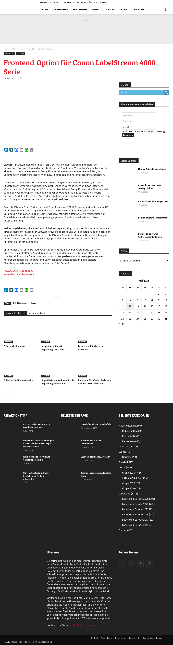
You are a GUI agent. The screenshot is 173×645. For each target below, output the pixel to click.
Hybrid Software (20, 303)
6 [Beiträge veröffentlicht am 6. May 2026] (137, 300)
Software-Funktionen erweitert (19, 380)
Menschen (131, 441)
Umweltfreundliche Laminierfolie (96, 424)
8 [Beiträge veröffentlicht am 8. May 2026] (152, 300)
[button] (165, 9)
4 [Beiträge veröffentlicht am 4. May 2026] (122, 300)
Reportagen (80, 9)
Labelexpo (138, 9)
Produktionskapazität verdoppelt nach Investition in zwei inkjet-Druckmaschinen (38, 443)
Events (95, 9)
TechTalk (109, 9)
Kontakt (103, 2)
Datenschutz (134, 638)
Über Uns (93, 2)
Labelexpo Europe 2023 (138, 504)
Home (45, 9)
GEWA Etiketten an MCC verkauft (95, 457)
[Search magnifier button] (166, 92)
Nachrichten (60, 9)
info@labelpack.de (82, 625)
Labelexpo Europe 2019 (138, 514)
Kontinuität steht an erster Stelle (153, 218)
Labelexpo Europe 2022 (137, 509)
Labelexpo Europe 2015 (137, 524)
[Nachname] (139, 121)
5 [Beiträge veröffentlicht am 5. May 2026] (130, 300)
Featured (126, 530)
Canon (33, 303)
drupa (123, 9)
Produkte (31, 49)
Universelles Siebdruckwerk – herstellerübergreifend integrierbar (37, 476)
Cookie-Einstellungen (153, 638)
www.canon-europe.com (18, 270)
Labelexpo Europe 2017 (138, 519)
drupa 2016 (131, 488)
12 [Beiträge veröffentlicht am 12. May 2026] (130, 306)
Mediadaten (69, 2)
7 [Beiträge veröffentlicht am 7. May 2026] (145, 300)
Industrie (8, 342)
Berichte (129, 457)
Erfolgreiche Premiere (14, 346)
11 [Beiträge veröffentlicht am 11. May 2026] (122, 306)
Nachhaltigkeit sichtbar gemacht (153, 201)
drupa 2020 (131, 483)
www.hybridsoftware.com (19, 274)
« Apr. (122, 323)
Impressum (120, 638)
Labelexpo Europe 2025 (138, 498)
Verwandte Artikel (15, 313)
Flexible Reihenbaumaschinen (152, 169)
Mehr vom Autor (37, 313)
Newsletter (81, 2)
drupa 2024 (131, 472)
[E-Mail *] (139, 127)
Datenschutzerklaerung (151, 131)
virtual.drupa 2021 (135, 477)
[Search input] (142, 92)
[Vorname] (139, 115)
